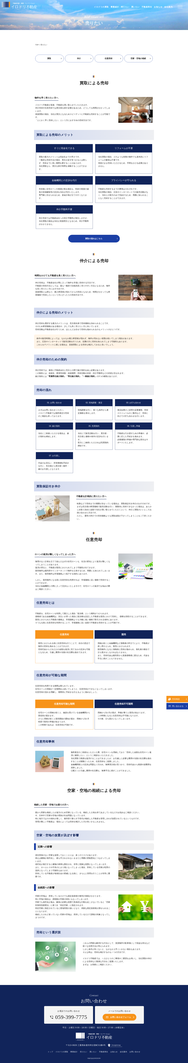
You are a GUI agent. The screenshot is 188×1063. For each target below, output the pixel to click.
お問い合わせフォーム (120, 1017)
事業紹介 (74, 1052)
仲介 (79, 58)
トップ (50, 1052)
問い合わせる (178, 541)
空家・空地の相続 (138, 58)
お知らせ (114, 1052)
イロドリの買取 (62, 1052)
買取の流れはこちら (93, 239)
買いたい (93, 1052)
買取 (49, 58)
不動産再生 (103, 1052)
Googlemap (116, 1045)
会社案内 (123, 1052)
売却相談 (176, 534)
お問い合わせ (134, 1052)
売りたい (83, 1052)
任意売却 (108, 58)
